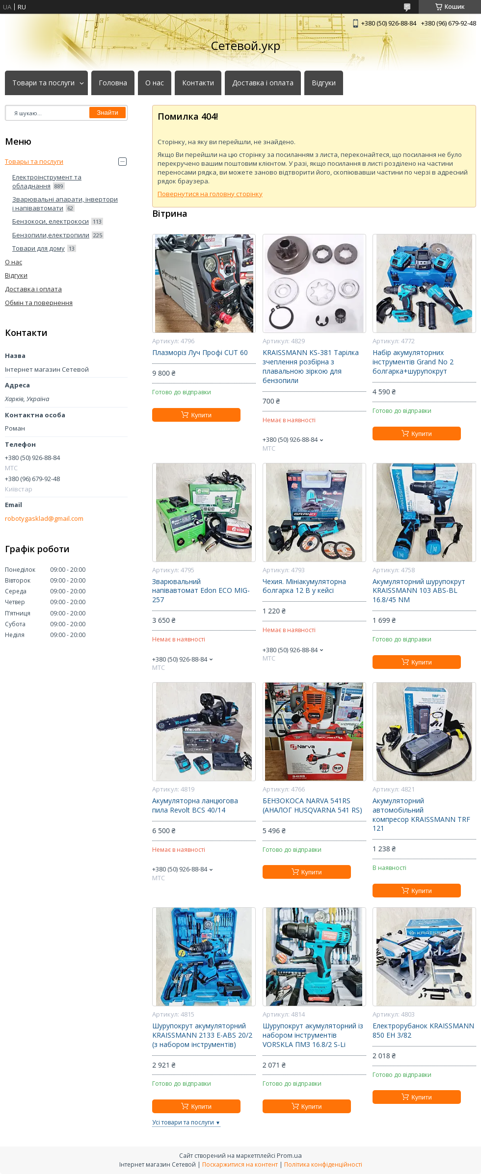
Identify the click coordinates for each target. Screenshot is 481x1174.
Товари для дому (38, 248)
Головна (113, 82)
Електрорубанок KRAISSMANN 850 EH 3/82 (423, 1030)
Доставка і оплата (263, 82)
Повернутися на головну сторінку (210, 193)
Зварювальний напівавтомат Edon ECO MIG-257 (201, 591)
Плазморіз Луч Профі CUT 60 (200, 352)
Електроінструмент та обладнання (46, 181)
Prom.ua (289, 1155)
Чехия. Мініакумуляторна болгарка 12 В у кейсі (304, 586)
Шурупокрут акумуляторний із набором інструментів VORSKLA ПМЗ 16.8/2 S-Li (313, 1035)
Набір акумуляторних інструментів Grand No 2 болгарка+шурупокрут (413, 362)
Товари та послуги (43, 82)
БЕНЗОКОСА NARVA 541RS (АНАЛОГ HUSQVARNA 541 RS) (312, 805)
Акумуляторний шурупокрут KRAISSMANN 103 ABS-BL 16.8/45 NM (419, 591)
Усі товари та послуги (183, 1122)
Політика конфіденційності (323, 1164)
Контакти (198, 82)
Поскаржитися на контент (240, 1164)
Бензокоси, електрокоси (50, 221)
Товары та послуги (34, 161)
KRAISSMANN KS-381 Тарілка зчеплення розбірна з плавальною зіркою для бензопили (311, 366)
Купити (201, 415)
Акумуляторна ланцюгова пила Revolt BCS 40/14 (195, 805)
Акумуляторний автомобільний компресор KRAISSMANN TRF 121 (421, 814)
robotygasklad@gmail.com (44, 518)
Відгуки (324, 82)
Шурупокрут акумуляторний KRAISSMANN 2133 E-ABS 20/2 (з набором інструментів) (202, 1035)
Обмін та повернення (39, 302)
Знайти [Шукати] (107, 112)
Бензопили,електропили (50, 234)
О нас (154, 82)
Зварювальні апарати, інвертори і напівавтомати (65, 203)
